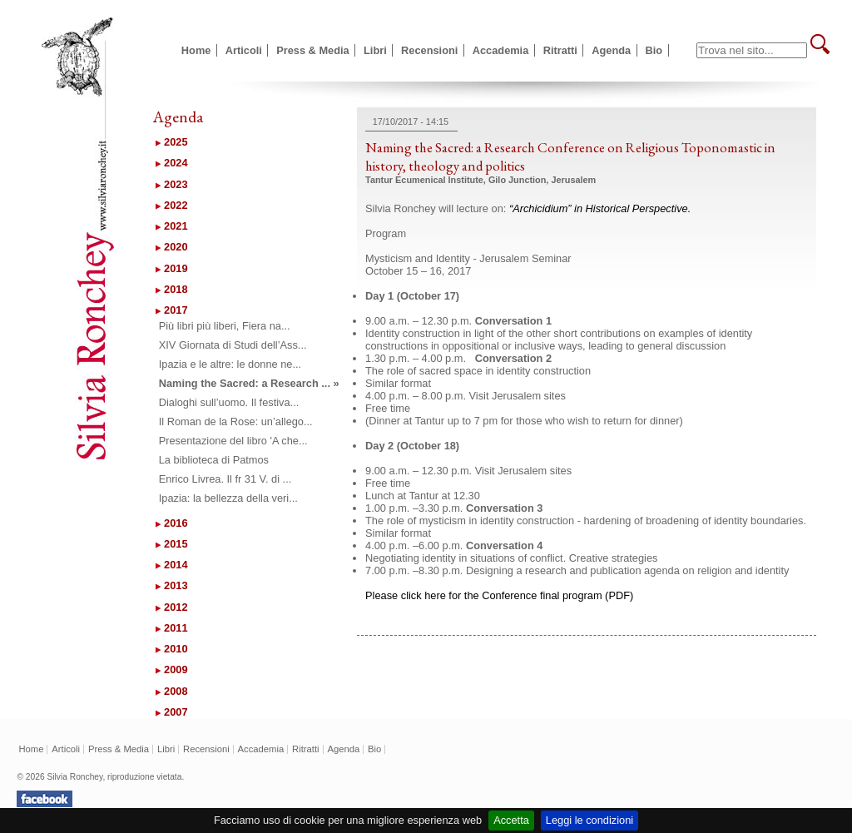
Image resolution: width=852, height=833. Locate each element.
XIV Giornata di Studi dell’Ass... (233, 345)
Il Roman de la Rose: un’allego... (236, 421)
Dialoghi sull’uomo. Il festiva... (229, 402)
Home (196, 50)
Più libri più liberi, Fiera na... (224, 326)
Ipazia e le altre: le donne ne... (230, 364)
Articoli (243, 50)
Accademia (501, 50)
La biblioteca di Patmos (214, 460)
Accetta (511, 820)
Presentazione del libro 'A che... (233, 440)
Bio (654, 50)
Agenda (611, 50)
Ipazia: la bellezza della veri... (228, 498)
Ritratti (560, 50)
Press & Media (312, 50)
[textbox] (751, 50)
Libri (375, 50)
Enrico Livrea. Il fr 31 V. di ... (225, 479)
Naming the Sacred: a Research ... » (249, 383)
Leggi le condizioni (589, 820)
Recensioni (429, 50)
